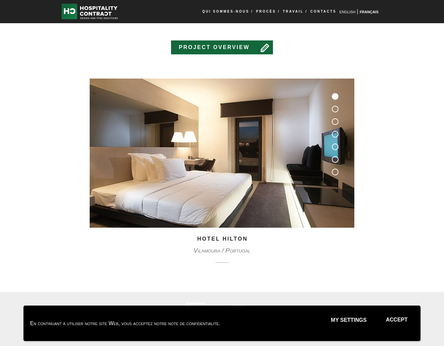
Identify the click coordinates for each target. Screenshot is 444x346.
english (347, 11)
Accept (397, 319)
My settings (349, 320)
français (369, 11)
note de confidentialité (193, 323)
